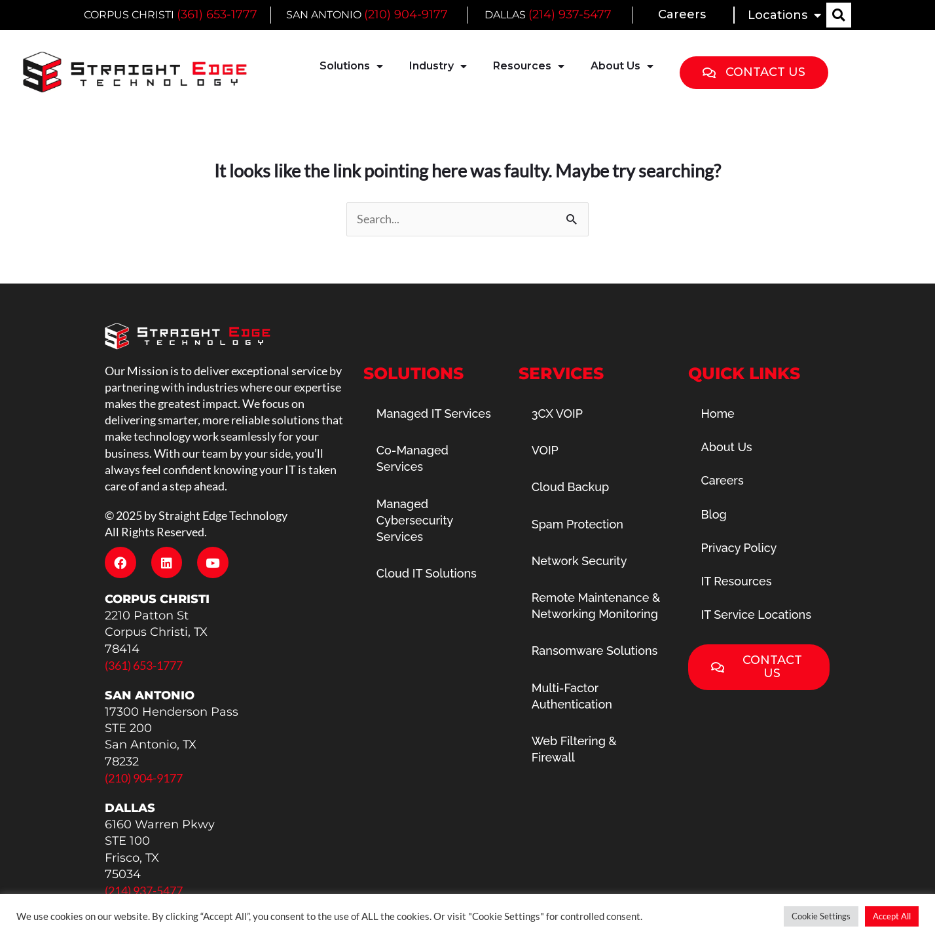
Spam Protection (577, 524)
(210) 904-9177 (406, 14)
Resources (528, 66)
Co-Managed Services (412, 458)
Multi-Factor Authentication (572, 696)
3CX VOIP (557, 413)
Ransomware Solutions (595, 650)
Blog (714, 514)
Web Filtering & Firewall (574, 749)
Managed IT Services (433, 413)
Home (718, 413)
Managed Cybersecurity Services (414, 520)
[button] (838, 15)
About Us (622, 66)
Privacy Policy (739, 548)
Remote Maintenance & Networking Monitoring (596, 606)
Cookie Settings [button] (821, 916)
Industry (438, 66)
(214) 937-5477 (569, 14)
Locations (784, 15)
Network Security (579, 561)
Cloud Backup (571, 487)
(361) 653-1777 (217, 14)
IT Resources (736, 581)
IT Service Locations (756, 614)
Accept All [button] (892, 916)
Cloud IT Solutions (426, 573)
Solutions (351, 66)
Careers (682, 14)
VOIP (545, 450)
